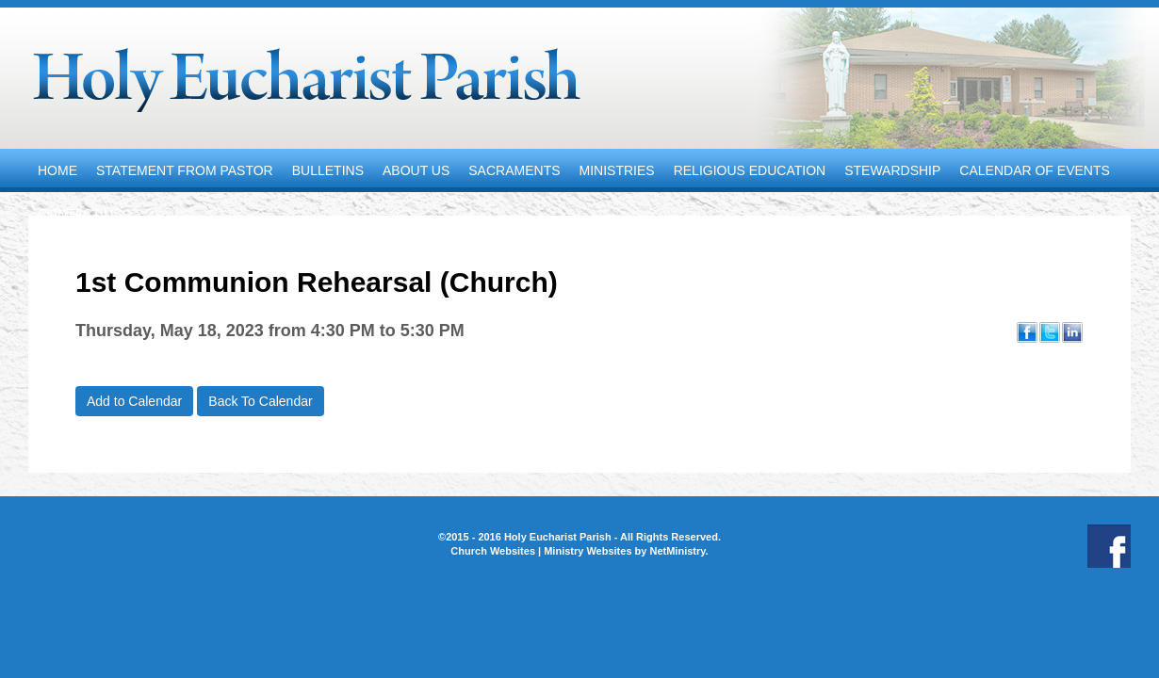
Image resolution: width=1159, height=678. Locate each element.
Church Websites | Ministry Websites (542, 551)
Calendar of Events (1034, 170)
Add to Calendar (134, 401)
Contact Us (80, 213)
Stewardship (892, 170)
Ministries (617, 170)
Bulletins (328, 170)
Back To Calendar (260, 401)
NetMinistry (677, 551)
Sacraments (514, 170)
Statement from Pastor (184, 170)
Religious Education (750, 170)
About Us (416, 170)
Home (57, 170)
